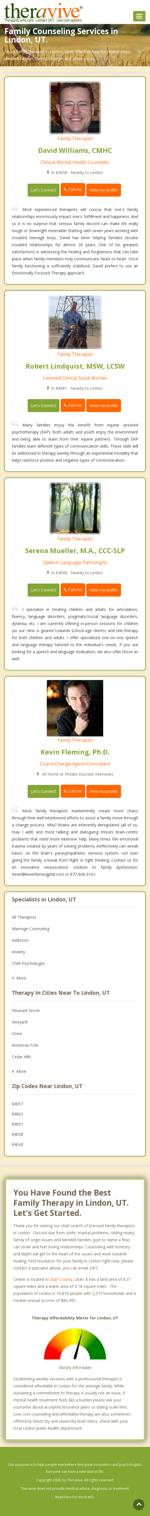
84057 (17, 1103)
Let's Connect (43, 190)
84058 (17, 1134)
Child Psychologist (28, 963)
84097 (17, 1124)
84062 (17, 1114)
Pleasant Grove (26, 1010)
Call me (73, 189)
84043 (17, 1144)
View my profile (104, 190)
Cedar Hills (21, 1056)
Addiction (20, 940)
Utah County (61, 1279)
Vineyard (19, 1022)
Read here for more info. (75, 1497)
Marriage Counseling (30, 928)
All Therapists (24, 917)
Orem (17, 1033)
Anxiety (18, 951)
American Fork (25, 1045)
